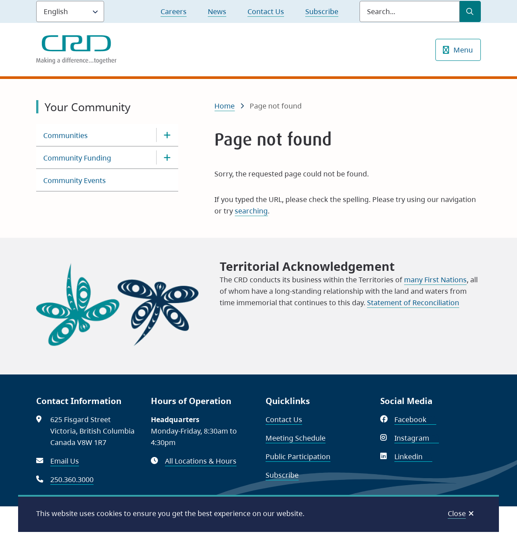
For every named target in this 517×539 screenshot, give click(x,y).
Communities (65, 135)
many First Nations (435, 279)
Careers (174, 11)
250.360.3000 (72, 479)
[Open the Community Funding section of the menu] (167, 157)
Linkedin (413, 456)
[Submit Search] (470, 11)
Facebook (415, 419)
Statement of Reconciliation (413, 302)
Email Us (64, 461)
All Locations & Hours (200, 461)
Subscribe (321, 11)
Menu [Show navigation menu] (463, 50)
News (217, 11)
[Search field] (410, 11)
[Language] (70, 11)
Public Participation (298, 456)
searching (251, 211)
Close (457, 513)
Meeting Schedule (296, 438)
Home (224, 106)
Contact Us (265, 11)
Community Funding (77, 158)
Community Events (74, 180)
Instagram (416, 438)
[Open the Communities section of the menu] (167, 135)
